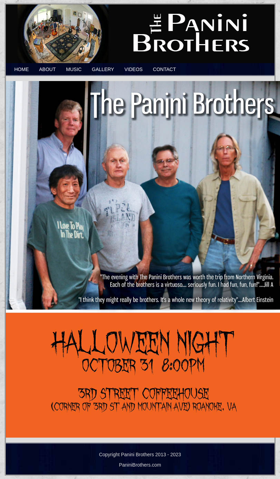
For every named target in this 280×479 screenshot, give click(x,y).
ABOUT (47, 69)
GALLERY (103, 69)
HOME (21, 69)
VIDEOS (133, 69)
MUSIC (74, 69)
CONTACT (164, 69)
